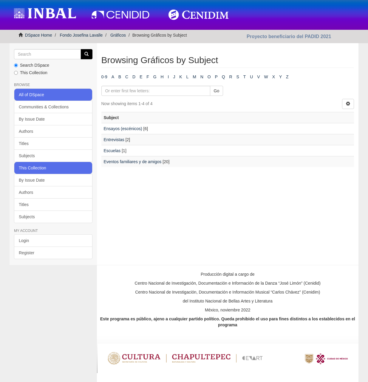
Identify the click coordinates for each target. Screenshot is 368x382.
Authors (26, 131)
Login (24, 240)
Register (26, 252)
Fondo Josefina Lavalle (81, 35)
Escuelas (112, 150)
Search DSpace (31, 65)
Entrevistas (114, 139)
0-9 (104, 76)
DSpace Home (38, 35)
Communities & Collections (44, 107)
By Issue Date (32, 119)
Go (216, 90)
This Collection (30, 72)
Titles (24, 143)
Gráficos (118, 35)
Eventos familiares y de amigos (133, 161)
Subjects (27, 155)
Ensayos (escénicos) (123, 128)
